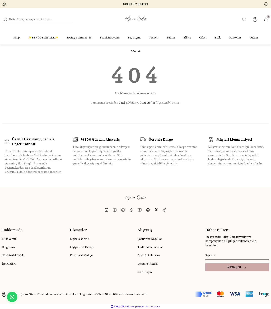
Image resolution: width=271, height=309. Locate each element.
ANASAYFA (150, 102)
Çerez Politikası (148, 263)
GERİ (122, 102)
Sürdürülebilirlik (13, 255)
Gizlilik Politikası (149, 255)
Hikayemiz (9, 239)
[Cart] (266, 19)
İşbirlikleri (9, 263)
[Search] (37, 19)
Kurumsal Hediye (81, 255)
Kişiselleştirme (79, 239)
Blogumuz (8, 247)
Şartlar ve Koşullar (150, 239)
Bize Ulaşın (145, 272)
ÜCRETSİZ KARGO (135, 4)
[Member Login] (255, 19)
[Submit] (237, 267)
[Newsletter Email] (237, 255)
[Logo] (135, 19)
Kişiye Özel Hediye (82, 247)
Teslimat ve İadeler (150, 247)
